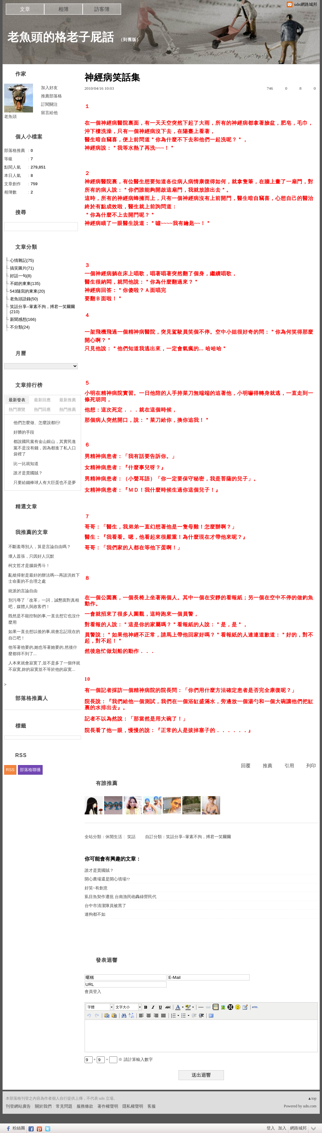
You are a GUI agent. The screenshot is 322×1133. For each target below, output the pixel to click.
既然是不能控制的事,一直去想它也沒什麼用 (44, 619)
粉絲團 (18, 1128)
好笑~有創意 (96, 888)
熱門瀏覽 (17, 409)
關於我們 (43, 1106)
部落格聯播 (30, 769)
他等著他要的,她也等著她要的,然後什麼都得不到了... (42, 650)
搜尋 (72, 226)
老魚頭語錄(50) (24, 298)
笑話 (131, 836)
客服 (151, 1106)
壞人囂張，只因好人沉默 (31, 556)
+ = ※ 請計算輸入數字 (119, 1059)
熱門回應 (42, 409)
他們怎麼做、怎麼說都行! (37, 422)
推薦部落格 (51, 96)
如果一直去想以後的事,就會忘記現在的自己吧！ (44, 634)
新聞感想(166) (23, 319)
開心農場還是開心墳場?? (107, 879)
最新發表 (17, 399)
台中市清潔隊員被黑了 (105, 905)
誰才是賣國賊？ (99, 870)
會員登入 (93, 991)
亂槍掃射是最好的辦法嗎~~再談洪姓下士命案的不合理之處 (44, 578)
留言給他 (49, 112)
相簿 (63, 9)
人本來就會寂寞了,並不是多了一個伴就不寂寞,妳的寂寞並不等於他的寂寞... (44, 666)
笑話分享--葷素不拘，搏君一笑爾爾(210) (42, 309)
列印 (311, 765)
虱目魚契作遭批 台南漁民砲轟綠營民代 (120, 896)
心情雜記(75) (22, 260)
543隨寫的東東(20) (27, 291)
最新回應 (42, 399)
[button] (100, 1007)
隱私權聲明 (132, 1106)
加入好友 (49, 87)
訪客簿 (102, 9)
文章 (25, 9)
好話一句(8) (21, 275)
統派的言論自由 (22, 590)
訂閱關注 (49, 104)
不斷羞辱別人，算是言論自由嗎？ (39, 546)
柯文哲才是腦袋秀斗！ (29, 565)
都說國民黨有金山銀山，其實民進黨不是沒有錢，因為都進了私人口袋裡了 (44, 447)
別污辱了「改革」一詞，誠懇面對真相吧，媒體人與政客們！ (43, 603)
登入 (271, 1128)
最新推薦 (67, 399)
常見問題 (64, 1106)
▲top (312, 1098)
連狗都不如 (95, 914)
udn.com (310, 1106)
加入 (282, 1128)
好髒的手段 (23, 432)
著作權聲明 (107, 1106)
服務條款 (85, 1106)
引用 (289, 765)
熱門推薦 (67, 409)
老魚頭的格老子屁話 (60, 37)
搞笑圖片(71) (22, 268)
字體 (91, 1007)
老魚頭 (10, 116)
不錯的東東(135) (25, 283)
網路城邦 (298, 1128)
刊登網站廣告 (18, 1106)
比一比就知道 (25, 463)
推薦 (267, 765)
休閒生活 (113, 836)
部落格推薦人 (31, 698)
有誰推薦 (107, 783)
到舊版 (129, 39)
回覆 (246, 765)
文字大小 (123, 1007)
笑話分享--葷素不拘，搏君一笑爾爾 (198, 836)
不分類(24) (20, 327)
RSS (10, 769)
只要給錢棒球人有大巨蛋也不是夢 (44, 482)
